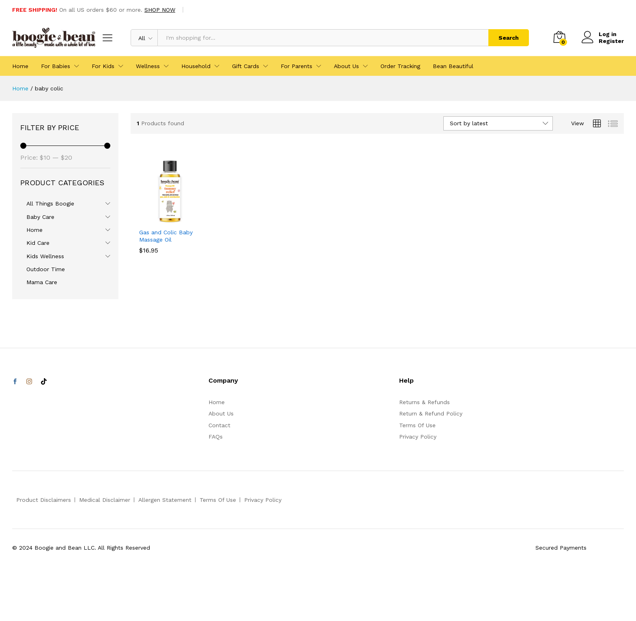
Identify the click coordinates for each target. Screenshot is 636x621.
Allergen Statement (164, 500)
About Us (221, 413)
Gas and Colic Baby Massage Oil (166, 236)
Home (20, 66)
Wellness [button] (148, 66)
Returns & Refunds (424, 402)
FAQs (215, 436)
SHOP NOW (159, 9)
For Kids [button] (103, 66)
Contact (219, 425)
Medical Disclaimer (104, 500)
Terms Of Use (417, 425)
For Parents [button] (296, 66)
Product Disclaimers (43, 500)
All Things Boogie (50, 203)
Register (611, 41)
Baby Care (40, 217)
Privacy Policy (417, 436)
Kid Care (37, 243)
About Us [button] (346, 66)
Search (508, 37)
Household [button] (196, 66)
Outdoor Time (45, 269)
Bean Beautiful (453, 66)
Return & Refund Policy (430, 413)
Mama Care (41, 282)
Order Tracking (400, 66)
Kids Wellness (45, 256)
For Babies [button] (55, 66)
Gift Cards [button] (245, 66)
